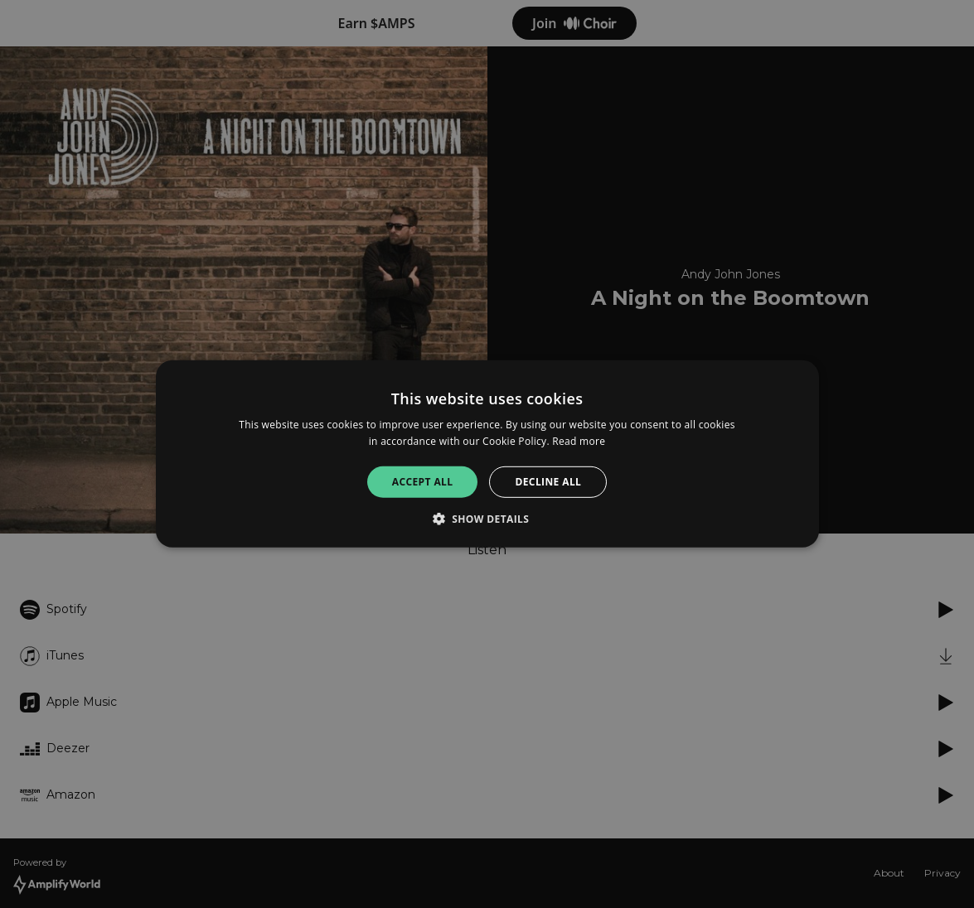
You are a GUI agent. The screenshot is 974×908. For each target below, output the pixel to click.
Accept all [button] (422, 482)
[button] (487, 518)
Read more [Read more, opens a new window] (578, 441)
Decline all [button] (548, 482)
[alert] (487, 454)
